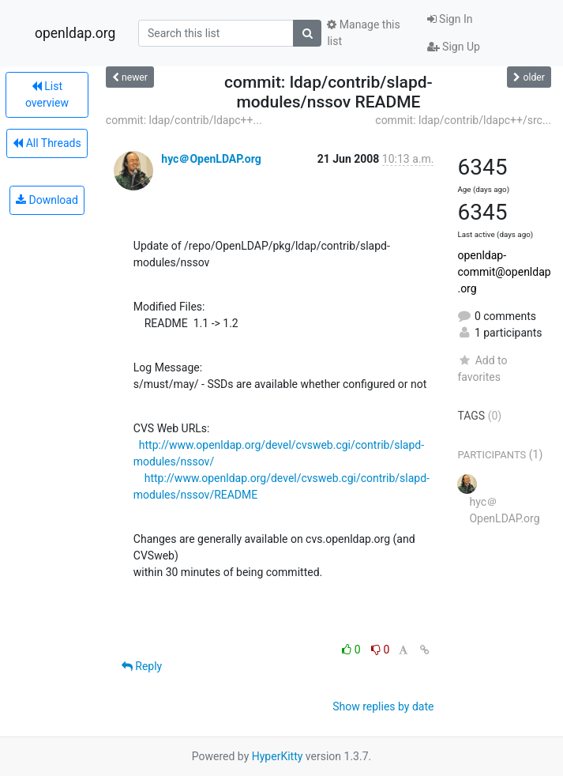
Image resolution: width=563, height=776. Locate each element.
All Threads (47, 143)
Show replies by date (383, 706)
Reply (142, 666)
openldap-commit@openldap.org (503, 272)
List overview (47, 94)
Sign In (450, 19)
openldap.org (75, 33)
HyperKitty (277, 756)
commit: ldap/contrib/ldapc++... (184, 120)
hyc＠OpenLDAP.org (211, 159)
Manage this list (363, 32)
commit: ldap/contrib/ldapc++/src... (463, 120)
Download (47, 200)
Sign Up (453, 46)
